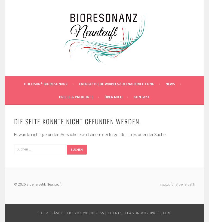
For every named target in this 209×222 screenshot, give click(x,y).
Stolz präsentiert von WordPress (70, 213)
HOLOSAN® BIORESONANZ (46, 83)
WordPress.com (156, 213)
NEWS (170, 83)
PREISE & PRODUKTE (76, 96)
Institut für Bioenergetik (177, 184)
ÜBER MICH (113, 96)
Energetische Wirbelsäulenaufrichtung (116, 83)
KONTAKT (142, 96)
